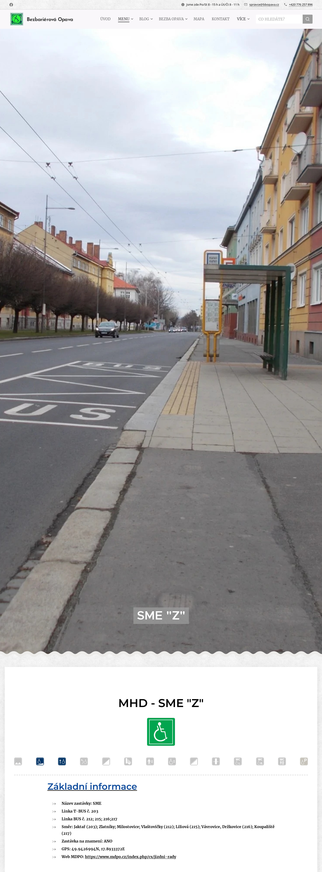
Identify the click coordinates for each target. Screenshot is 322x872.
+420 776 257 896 (301, 4)
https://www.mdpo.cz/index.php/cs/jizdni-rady (130, 856)
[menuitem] (101, 19)
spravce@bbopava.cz (264, 4)
